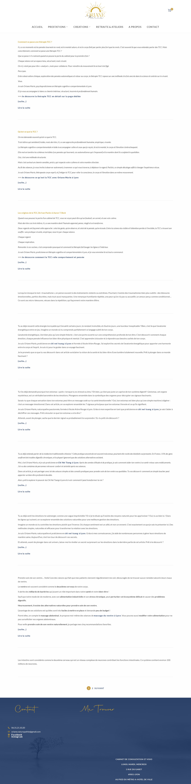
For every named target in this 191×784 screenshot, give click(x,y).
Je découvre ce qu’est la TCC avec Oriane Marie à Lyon (50, 177)
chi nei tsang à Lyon (61, 343)
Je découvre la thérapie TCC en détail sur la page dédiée (51, 96)
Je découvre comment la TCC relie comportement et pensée (53, 257)
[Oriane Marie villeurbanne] (129, 736)
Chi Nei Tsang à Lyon (68, 462)
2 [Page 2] (92, 688)
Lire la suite (24, 108)
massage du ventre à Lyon (107, 615)
